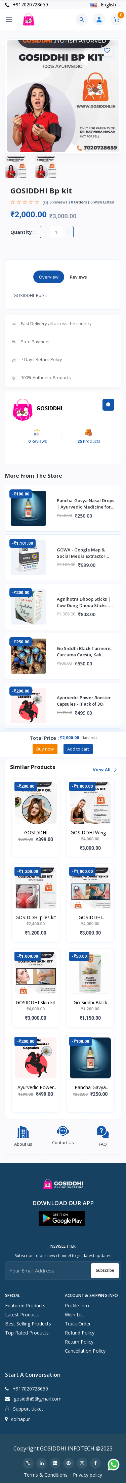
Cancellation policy (85, 1347)
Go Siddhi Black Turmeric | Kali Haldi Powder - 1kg (90, 1002)
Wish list (74, 1311)
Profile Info (77, 1302)
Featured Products (25, 1302)
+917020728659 (26, 4)
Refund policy (79, 1329)
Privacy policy (87, 1471)
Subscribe (105, 1267)
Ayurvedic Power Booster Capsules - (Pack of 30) (35, 1087)
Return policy (79, 1338)
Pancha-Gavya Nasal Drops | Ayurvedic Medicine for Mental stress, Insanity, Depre (90, 1087)
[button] (62, 1215)
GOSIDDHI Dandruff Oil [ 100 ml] (35, 832)
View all (104, 769)
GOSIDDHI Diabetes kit (90, 917)
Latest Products (22, 1311)
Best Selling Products (28, 1320)
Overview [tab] (48, 277)
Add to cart (78, 749)
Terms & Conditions (46, 1471)
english (103, 4)
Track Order (78, 1320)
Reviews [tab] (78, 277)
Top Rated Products (27, 1329)
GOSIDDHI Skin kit (35, 1002)
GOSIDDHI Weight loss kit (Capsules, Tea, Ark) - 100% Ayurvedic (90, 832)
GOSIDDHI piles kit (35, 917)
